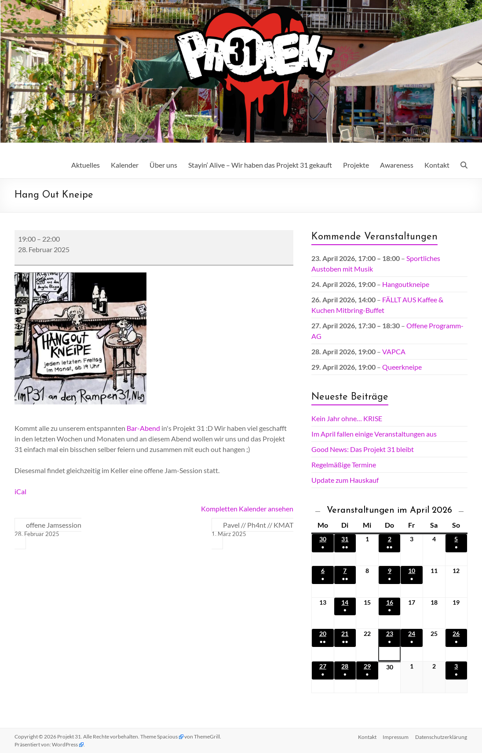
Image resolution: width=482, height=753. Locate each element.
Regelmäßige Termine (343, 464)
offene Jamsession (48, 529)
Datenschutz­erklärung (441, 736)
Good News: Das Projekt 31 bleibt (362, 449)
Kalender (125, 165)
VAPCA (393, 351)
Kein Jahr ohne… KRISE (346, 418)
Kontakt (436, 165)
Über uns (163, 165)
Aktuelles (85, 165)
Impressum (396, 736)
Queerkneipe (402, 367)
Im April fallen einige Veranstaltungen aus (374, 434)
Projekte (356, 165)
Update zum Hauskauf (345, 480)
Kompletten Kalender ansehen (247, 508)
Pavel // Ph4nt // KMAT (252, 529)
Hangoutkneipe (405, 284)
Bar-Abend (143, 428)
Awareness (396, 165)
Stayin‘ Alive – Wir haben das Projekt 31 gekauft (260, 165)
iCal (20, 491)
